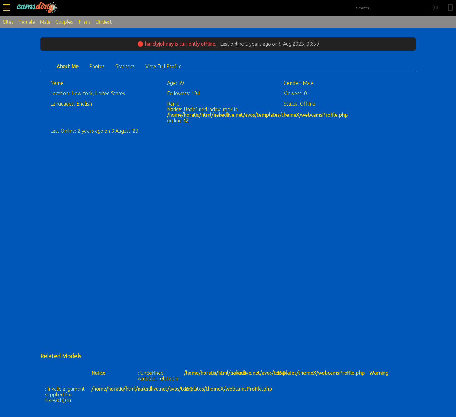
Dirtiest (103, 22)
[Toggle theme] (436, 8)
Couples (64, 22)
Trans (84, 22)
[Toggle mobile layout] (450, 8)
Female (26, 22)
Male (45, 22)
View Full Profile (163, 66)
